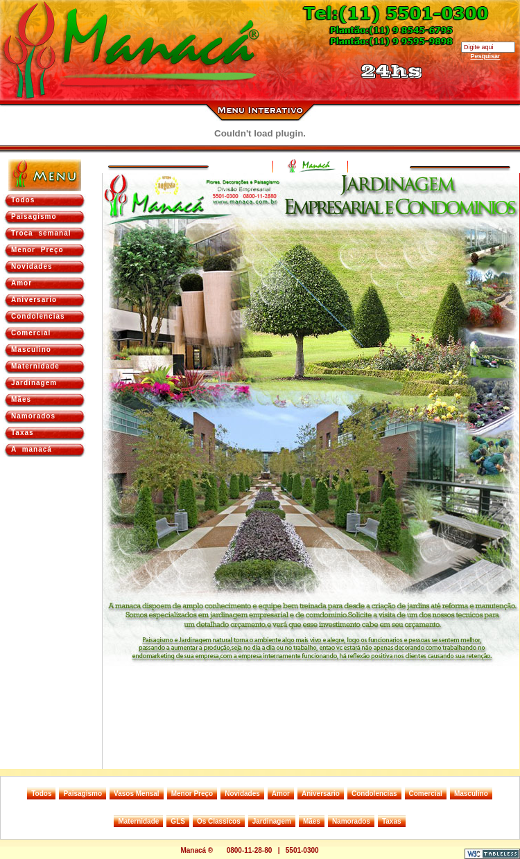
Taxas (22, 432)
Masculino (31, 349)
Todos (23, 200)
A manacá (31, 449)
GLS (178, 821)
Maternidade (35, 366)
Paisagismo (34, 216)
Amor (21, 283)
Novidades (32, 266)
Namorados (33, 416)
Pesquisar (485, 56)
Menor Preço (37, 250)
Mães (21, 399)
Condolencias (38, 316)
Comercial (31, 333)
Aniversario (34, 299)
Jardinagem (34, 383)
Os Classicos (219, 821)
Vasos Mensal (136, 793)
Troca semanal (41, 233)
